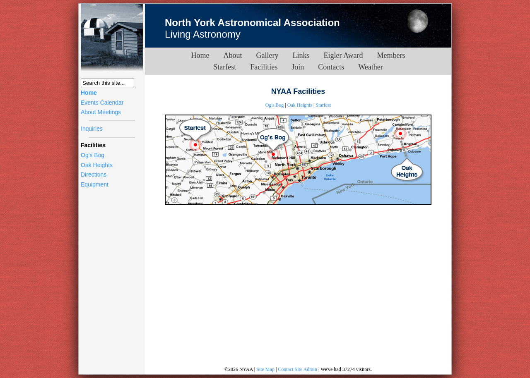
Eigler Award (343, 55)
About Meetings (101, 112)
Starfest (224, 67)
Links (301, 55)
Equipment (94, 184)
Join (298, 67)
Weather (370, 67)
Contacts (331, 67)
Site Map (265, 369)
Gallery (267, 55)
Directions (93, 174)
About (233, 55)
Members (391, 55)
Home (89, 92)
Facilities (263, 67)
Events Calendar (102, 102)
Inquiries (92, 128)
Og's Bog (92, 155)
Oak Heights (97, 165)
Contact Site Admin (297, 369)
